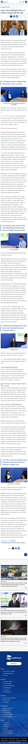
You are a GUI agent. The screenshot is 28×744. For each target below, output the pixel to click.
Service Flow (6, 700)
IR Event (5, 729)
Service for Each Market (9, 698)
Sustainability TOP (8, 708)
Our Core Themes (7, 714)
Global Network (7, 691)
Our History (6, 689)
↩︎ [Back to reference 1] (15, 540)
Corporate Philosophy (8, 685)
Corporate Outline (7, 681)
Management (6, 724)
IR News (5, 675)
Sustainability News (8, 673)
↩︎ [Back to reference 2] (25, 542)
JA (21, 1)
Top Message (6, 712)
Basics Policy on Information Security (10, 738)
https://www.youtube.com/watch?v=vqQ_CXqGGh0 (13, 542)
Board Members (7, 687)
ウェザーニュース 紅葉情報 (8, 540)
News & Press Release (9, 671)
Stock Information (7, 731)
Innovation (6, 702)
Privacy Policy (23, 738)
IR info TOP (6, 722)
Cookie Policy (4, 740)
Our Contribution (7, 716)
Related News (6, 710)
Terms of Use (12, 740)
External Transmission (21, 740)
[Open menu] (26, 2)
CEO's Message (7, 683)
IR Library (5, 726)
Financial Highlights (8, 733)
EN (23, 1)
